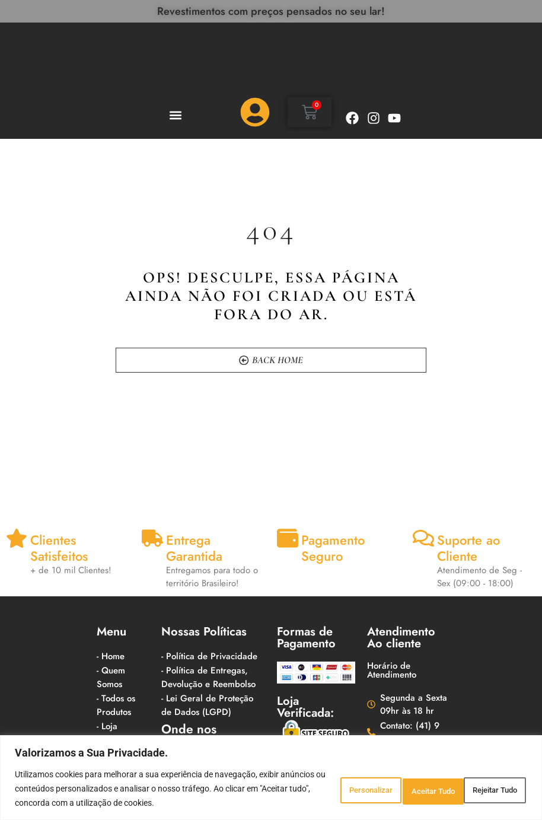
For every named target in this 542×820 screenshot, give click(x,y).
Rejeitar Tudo (397, 781)
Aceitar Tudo (486, 781)
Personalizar (309, 781)
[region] (271, 770)
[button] (175, 115)
